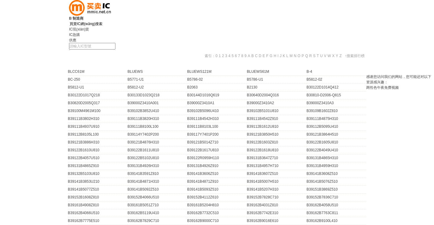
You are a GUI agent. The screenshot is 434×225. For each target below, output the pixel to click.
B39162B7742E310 (262, 213)
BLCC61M (76, 71)
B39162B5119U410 (143, 213)
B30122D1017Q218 (84, 95)
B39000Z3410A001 (143, 103)
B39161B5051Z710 (143, 205)
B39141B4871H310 (143, 181)
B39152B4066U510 (143, 197)
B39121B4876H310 (143, 142)
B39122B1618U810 (262, 150)
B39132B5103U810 (83, 174)
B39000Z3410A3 (320, 103)
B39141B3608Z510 (322, 174)
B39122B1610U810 (83, 150)
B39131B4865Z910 (83, 166)
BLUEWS (135, 71)
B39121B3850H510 (262, 134)
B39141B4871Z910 (202, 181)
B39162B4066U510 (83, 213)
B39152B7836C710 (322, 197)
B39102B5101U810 (262, 111)
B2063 (192, 87)
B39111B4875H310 (322, 119)
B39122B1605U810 (322, 142)
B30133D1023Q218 (143, 95)
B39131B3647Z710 (262, 158)
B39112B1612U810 (262, 126)
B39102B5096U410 (203, 111)
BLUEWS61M (258, 71)
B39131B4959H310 (322, 166)
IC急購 (74, 35)
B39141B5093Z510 (202, 189)
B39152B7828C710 (262, 197)
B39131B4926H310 (143, 166)
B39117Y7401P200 (203, 134)
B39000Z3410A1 (200, 103)
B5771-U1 (135, 79)
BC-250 (74, 79)
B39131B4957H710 (262, 166)
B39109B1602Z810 (322, 111)
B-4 (309, 71)
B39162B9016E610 (262, 221)
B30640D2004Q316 (263, 95)
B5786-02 (195, 79)
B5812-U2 (135, 87)
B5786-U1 (255, 79)
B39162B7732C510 (203, 213)
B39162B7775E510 (83, 221)
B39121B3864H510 (322, 134)
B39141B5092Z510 (143, 189)
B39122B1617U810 (203, 150)
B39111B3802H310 (83, 119)
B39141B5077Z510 (83, 189)
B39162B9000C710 (203, 221)
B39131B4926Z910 (202, 166)
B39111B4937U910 (83, 126)
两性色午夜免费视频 (382, 87)
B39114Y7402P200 (143, 134)
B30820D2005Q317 (84, 103)
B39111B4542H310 (203, 119)
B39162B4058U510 (322, 205)
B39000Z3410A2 (260, 103)
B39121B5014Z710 (202, 142)
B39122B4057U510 (83, 158)
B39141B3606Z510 (202, 174)
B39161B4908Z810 (83, 205)
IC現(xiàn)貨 (79, 29)
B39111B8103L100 (202, 126)
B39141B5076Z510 (322, 181)
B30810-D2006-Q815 (324, 95)
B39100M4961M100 (84, 111)
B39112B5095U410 (322, 126)
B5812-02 (314, 79)
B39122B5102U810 (143, 158)
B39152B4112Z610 (202, 197)
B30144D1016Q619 (203, 95)
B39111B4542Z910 (262, 119)
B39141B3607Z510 (262, 174)
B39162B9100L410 (322, 221)
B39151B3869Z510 (322, 189)
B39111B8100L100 (143, 126)
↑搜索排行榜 (355, 56)
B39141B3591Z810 (143, 174)
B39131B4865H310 (322, 158)
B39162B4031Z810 (262, 205)
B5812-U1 (76, 87)
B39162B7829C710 (143, 221)
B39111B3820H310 (143, 119)
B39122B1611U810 (143, 150)
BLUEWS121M (199, 71)
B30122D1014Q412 (322, 87)
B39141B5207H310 (262, 189)
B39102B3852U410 (143, 111)
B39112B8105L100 (83, 134)
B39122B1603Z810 (262, 142)
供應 (72, 40)
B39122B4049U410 (322, 150)
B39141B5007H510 (262, 181)
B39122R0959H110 (203, 158)
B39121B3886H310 (83, 142)
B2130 (252, 87)
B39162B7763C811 (322, 213)
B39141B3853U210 (83, 181)
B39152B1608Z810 (83, 197)
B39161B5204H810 (203, 205)
